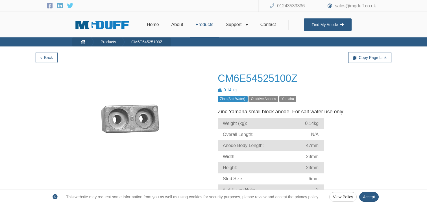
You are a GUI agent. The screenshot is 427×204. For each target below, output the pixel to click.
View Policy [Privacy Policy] (343, 197)
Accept (369, 197)
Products (108, 42)
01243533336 (291, 5)
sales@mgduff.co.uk (355, 5)
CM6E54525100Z (146, 42)
